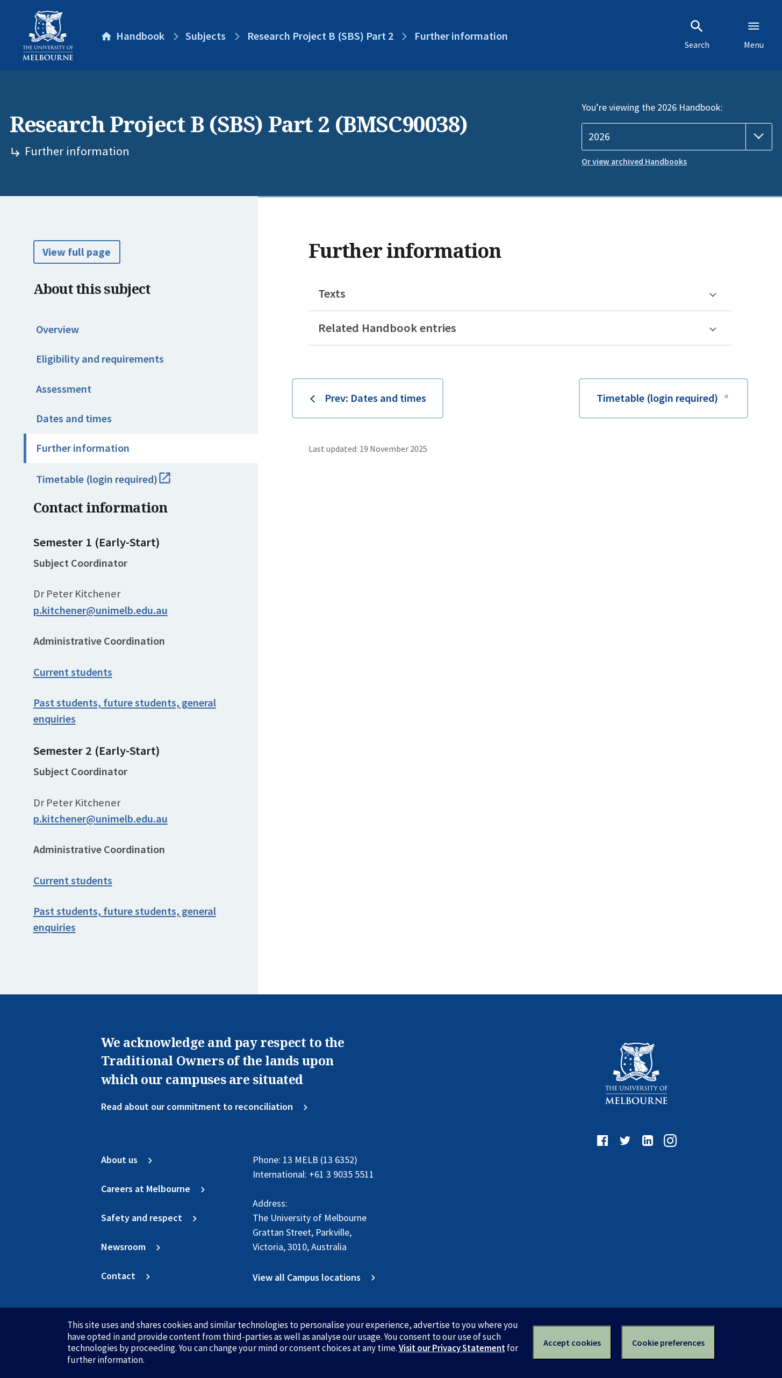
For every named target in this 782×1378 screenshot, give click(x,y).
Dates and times (74, 418)
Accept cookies (572, 1342)
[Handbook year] (677, 137)
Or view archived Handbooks (634, 161)
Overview (57, 329)
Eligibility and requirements (100, 359)
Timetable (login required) (116, 484)
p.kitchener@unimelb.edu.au (100, 610)
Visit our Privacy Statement (452, 1348)
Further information (83, 448)
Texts (332, 293)
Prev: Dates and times (375, 398)
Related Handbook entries (387, 327)
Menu (754, 34)
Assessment (63, 389)
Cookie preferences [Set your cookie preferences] (668, 1342)
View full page (76, 252)
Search (697, 34)
